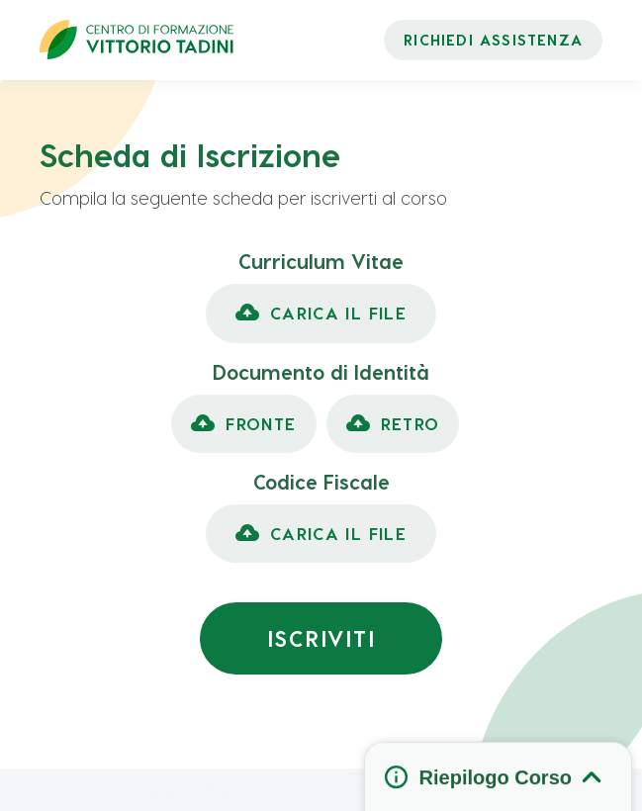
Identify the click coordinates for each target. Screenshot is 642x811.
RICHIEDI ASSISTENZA (493, 39)
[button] (321, 313)
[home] (136, 39)
